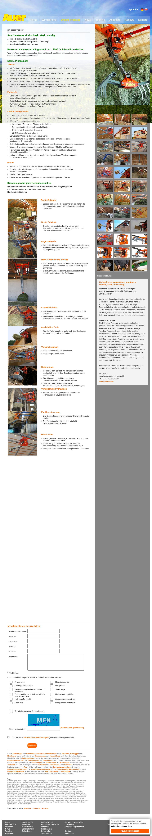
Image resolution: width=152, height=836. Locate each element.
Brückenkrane (32, 798)
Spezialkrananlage (61, 791)
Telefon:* (12, 646)
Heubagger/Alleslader (24, 686)
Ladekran (19, 703)
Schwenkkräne (58, 789)
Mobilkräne (19, 797)
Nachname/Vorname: (18, 631)
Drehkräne (44, 782)
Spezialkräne (49, 791)
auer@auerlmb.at (106, 381)
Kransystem (35, 795)
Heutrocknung (40, 756)
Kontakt (129, 19)
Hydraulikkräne (24, 788)
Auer (26, 767)
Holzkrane (42, 765)
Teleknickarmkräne (71, 795)
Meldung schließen (130, 831)
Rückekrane (54, 765)
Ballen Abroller (33, 760)
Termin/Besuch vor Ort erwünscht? (29, 711)
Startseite (27, 808)
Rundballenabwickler (15, 760)
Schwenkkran (47, 789)
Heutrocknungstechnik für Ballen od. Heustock (30, 690)
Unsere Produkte (70, 19)
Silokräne (74, 789)
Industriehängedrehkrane (79, 800)
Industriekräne (23, 793)
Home (33, 19)
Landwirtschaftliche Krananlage (18, 789)
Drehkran (36, 782)
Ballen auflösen (28, 758)
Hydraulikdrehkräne (47, 800)
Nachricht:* (13, 656)
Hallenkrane (59, 798)
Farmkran (23, 784)
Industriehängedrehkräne (55, 793)
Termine (100, 19)
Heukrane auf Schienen (31, 800)
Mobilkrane (11, 756)
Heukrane (30, 754)
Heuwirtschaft (70, 793)
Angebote (114, 19)
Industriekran (12, 793)
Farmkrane (50, 798)
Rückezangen (51, 762)
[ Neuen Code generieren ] (72, 728)
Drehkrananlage (54, 782)
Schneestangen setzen (65, 699)
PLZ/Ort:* (13, 641)
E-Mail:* (12, 651)
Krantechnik (48, 788)
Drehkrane (41, 798)
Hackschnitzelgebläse (64, 694)
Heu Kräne (72, 784)
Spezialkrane (11, 804)
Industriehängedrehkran (37, 793)
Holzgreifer (60, 686)
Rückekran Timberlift (50, 824)
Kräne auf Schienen (61, 797)
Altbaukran (50, 781)
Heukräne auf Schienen (77, 797)
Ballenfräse (47, 760)
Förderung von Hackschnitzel (68, 769)
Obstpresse (53, 771)
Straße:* (12, 636)
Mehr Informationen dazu (121, 826)
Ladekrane (68, 765)
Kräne (63, 786)
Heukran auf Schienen (46, 797)
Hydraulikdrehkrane (62, 800)
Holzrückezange (62, 682)
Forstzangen (37, 762)
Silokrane (82, 802)
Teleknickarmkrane (57, 795)
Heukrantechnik (36, 789)
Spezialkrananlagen (76, 791)
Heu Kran (64, 784)
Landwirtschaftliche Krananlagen (65, 788)
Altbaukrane (11, 798)
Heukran (57, 784)
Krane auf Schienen (30, 802)
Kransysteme (45, 795)
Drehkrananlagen (67, 782)
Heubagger (74, 754)
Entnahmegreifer (24, 795)
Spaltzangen (65, 762)
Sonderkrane (39, 754)
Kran (58, 786)
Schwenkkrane (72, 802)
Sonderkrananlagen (28, 791)
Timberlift (11, 765)
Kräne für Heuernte (45, 802)
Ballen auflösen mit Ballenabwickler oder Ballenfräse (30, 695)
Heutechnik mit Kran (23, 786)
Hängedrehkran (79, 782)
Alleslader (66, 754)
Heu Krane (80, 798)
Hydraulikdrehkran (38, 786)
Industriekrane (51, 754)
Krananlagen (17, 754)
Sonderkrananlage (13, 791)
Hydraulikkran (51, 786)
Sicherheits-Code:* (17, 729)
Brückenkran (80, 793)
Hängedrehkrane (70, 798)
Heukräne (80, 784)
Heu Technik (70, 786)
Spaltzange (60, 689)
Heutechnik (11, 786)
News (88, 19)
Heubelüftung (55, 756)
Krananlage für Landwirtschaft (75, 781)
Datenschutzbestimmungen (36, 737)
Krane (21, 802)
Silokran (67, 789)
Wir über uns (49, 19)
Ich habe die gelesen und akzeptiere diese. (44, 737)
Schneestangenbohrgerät (40, 769)
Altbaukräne (59, 781)
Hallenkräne (49, 784)
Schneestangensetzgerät (17, 769)
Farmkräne (31, 784)
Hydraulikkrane (12, 788)
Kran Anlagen (12, 781)
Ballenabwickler (28, 829)
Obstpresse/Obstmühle (65, 703)
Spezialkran (40, 791)
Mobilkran (10, 797)
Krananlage (20, 682)
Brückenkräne (12, 795)
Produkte (36, 808)
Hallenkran (40, 784)
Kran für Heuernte (37, 788)
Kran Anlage (22, 781)
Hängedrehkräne (13, 784)
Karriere (142, 19)
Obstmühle (65, 771)
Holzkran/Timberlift (23, 699)
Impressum (69, 833)
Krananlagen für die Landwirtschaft (19, 782)
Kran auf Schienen (30, 797)
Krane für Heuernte (59, 802)
